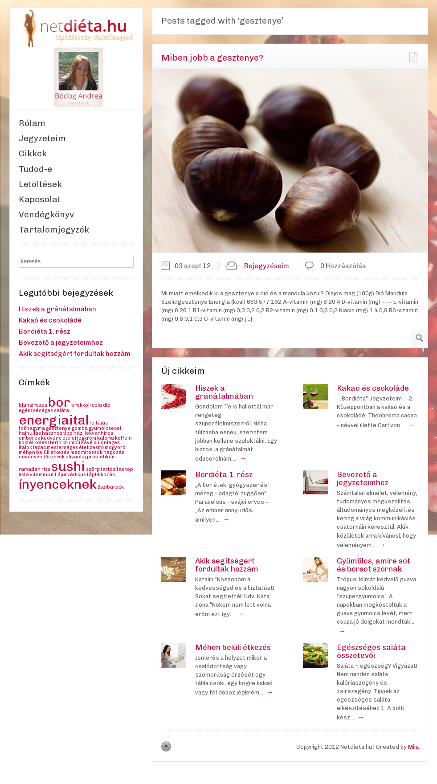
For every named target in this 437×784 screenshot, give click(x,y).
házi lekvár (87, 433)
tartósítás (112, 469)
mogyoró (115, 447)
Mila (413, 746)
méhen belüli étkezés (44, 452)
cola (97, 405)
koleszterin (47, 442)
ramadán (30, 469)
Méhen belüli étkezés (233, 647)
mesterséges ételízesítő (75, 447)
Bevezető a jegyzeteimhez (61, 343)
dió (106, 405)
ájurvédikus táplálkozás (86, 475)
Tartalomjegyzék (54, 230)
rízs (45, 469)
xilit (52, 475)
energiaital (54, 420)
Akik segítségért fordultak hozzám (75, 354)
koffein (123, 438)
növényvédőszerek (42, 457)
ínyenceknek (58, 484)
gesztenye (58, 428)
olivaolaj (75, 457)
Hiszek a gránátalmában (57, 309)
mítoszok (91, 452)
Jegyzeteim (42, 138)
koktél (26, 442)
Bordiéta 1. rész (44, 331)
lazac (39, 447)
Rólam (32, 123)
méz (75, 452)
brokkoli (81, 405)
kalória (105, 438)
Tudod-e (35, 169)
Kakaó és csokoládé (50, 320)
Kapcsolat (40, 199)
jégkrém (86, 438)
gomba (80, 428)
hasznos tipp (57, 433)
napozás (113, 452)
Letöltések (40, 184)
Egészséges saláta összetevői (371, 651)
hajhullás (30, 433)
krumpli (71, 442)
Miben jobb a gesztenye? (212, 58)
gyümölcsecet (105, 428)
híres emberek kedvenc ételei (66, 435)
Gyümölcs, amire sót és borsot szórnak (373, 564)
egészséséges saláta (44, 410)
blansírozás (33, 405)
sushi (68, 466)
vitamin (38, 475)
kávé (87, 442)
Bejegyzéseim (266, 266)
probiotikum (101, 457)
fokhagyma (32, 428)
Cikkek (33, 153)
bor (59, 402)
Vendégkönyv (46, 214)
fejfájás (99, 423)
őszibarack (111, 487)
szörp (93, 469)
